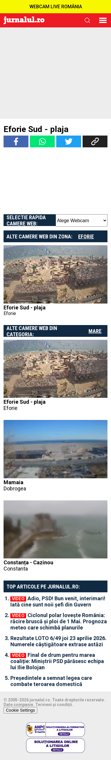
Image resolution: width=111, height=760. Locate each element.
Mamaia (55, 485)
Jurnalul (24, 20)
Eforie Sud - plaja (25, 307)
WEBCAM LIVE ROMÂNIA (55, 6)
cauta (87, 20)
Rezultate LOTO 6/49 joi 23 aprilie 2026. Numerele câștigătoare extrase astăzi (58, 641)
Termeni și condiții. (54, 704)
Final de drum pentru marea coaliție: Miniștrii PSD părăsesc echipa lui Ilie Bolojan (57, 661)
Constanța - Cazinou (55, 565)
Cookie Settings (20, 710)
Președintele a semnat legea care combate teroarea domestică (51, 681)
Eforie (86, 236)
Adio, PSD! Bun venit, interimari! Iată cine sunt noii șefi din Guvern (57, 601)
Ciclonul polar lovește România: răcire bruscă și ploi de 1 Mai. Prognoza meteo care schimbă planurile (58, 621)
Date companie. (19, 704)
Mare (95, 331)
